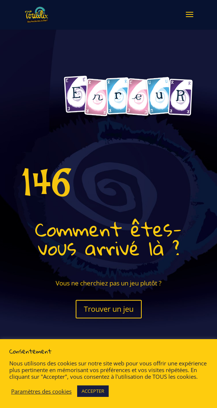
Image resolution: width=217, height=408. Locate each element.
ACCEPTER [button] (93, 391)
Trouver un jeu (109, 309)
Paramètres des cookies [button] (41, 391)
